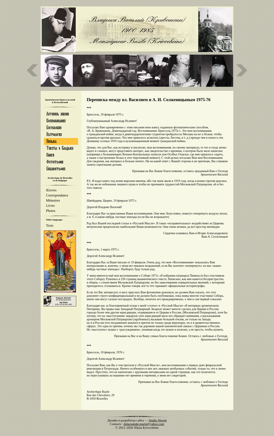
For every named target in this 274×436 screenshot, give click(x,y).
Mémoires (53, 200)
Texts (49, 225)
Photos (50, 211)
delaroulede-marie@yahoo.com (144, 424)
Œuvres (51, 190)
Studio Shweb (158, 420)
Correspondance (57, 195)
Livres (50, 205)
